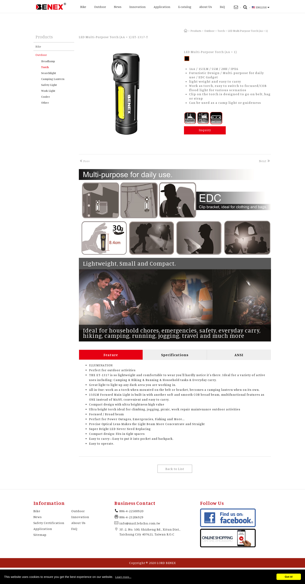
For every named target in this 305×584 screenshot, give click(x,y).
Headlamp (48, 61)
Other (45, 102)
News (117, 7)
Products (195, 30)
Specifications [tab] (174, 354)
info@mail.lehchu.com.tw (139, 523)
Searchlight (48, 73)
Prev (84, 161)
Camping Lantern (52, 79)
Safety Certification (48, 523)
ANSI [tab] (239, 354)
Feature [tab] (111, 354)
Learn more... (123, 576)
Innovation (137, 7)
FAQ (222, 7)
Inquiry (205, 130)
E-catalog (184, 7)
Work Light (48, 90)
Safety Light (49, 84)
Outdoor (100, 7)
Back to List (174, 469)
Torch (221, 30)
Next (265, 161)
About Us (205, 7)
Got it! (289, 576)
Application (162, 7)
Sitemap (40, 535)
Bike (83, 7)
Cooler (45, 96)
